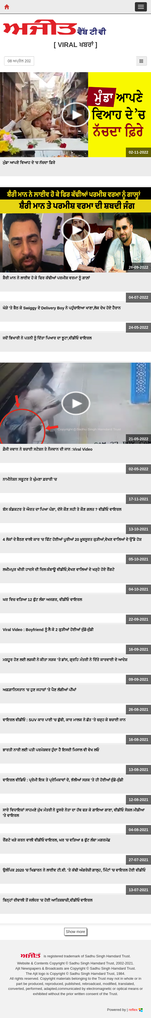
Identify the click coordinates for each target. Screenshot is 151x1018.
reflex (136, 1010)
